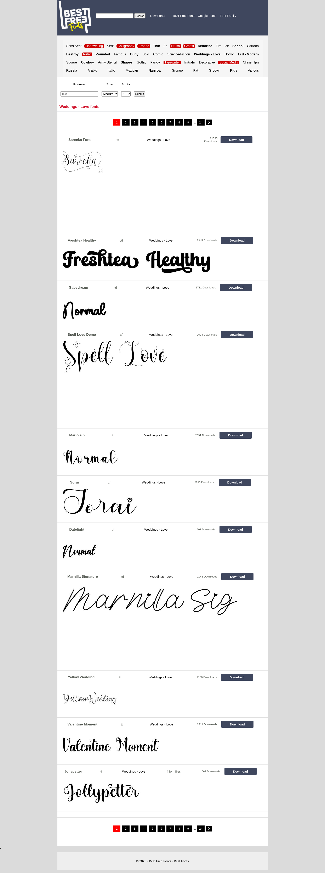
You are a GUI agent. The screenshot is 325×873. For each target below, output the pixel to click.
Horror (229, 54)
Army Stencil (107, 62)
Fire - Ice (222, 46)
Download (236, 140)
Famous (120, 54)
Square (71, 62)
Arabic (92, 70)
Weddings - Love (158, 140)
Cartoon (253, 46)
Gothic (141, 62)
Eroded (143, 46)
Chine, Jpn (251, 62)
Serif (110, 46)
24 (201, 122)
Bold (145, 54)
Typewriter (172, 62)
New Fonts (157, 15)
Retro (87, 54)
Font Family (228, 15)
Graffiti (189, 46)
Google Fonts (207, 15)
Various (253, 70)
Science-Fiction (178, 54)
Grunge (177, 70)
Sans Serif (74, 46)
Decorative (207, 62)
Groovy (214, 70)
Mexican (132, 70)
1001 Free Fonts (183, 15)
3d (165, 46)
